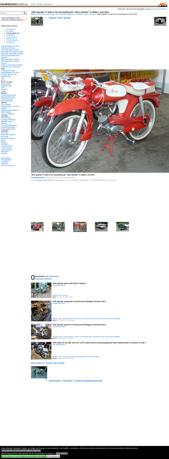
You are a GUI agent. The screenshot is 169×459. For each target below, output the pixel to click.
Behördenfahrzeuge (8, 97)
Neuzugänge (5, 158)
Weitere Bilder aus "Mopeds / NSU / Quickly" (48, 363)
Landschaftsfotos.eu (12, 41)
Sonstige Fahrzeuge (8, 120)
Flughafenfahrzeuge (8, 127)
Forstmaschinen (6, 146)
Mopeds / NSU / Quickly (60, 18)
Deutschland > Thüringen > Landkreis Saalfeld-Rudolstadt (75, 381)
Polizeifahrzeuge (7, 99)
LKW (2, 88)
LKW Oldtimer (6, 104)
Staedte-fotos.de (11, 39)
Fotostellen (5, 162)
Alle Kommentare (52, 276)
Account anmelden (159, 9)
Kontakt (40, 4)
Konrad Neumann (37, 178)
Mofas (3, 140)
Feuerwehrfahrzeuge (8, 95)
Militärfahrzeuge (6, 121)
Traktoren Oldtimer (7, 114)
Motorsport (5, 152)
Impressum (48, 4)
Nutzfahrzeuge (6, 86)
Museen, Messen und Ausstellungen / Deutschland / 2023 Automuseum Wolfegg (94, 318)
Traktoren (4, 89)
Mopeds (80, 14)
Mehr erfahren (62, 453)
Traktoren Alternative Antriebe (11, 65)
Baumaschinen (6, 84)
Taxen (3, 80)
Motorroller (5, 136)
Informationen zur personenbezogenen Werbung (21, 451)
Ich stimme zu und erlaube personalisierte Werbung (23, 456)
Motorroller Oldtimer (8, 138)
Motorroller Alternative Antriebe (12, 54)
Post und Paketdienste (9, 125)
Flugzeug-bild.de (11, 37)
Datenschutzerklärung (8, 165)
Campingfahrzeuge (8, 71)
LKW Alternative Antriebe (10, 50)
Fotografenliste (6, 160)
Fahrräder (4, 144)
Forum (33, 4)
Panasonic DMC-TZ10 (43, 180)
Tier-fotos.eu (10, 42)
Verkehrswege (6, 148)
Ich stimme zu (53, 456)
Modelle (4, 123)
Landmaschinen (6, 150)
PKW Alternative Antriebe (10, 59)
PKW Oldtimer (6, 112)
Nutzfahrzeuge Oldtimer (9, 110)
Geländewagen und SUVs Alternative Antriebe (10, 47)
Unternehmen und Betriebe (10, 67)
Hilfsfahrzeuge (6, 118)
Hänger (3, 91)
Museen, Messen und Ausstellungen (8, 75)
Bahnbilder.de (10, 29)
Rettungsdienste (7, 101)
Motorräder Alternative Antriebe (12, 52)
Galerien (4, 153)
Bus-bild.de (9, 31)
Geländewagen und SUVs (10, 72)
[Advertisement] (67, 45)
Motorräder (5, 133)
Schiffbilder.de (10, 35)
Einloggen (148, 9)
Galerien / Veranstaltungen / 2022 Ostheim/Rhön (83, 356)
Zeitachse (4, 164)
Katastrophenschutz (8, 129)
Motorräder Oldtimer (8, 135)
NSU (86, 14)
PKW (3, 78)
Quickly (92, 14)
